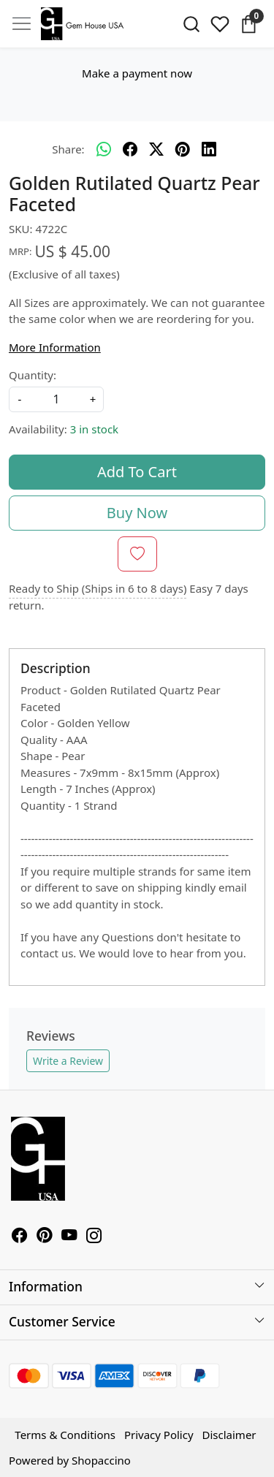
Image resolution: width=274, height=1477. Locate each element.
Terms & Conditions (65, 1434)
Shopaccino (101, 1460)
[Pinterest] (45, 1236)
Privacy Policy (159, 1434)
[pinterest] (183, 150)
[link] (192, 24)
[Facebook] (20, 1236)
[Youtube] (69, 1236)
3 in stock (94, 429)
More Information (55, 347)
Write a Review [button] (68, 1061)
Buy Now (137, 513)
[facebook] (130, 150)
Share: (68, 149)
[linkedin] (209, 150)
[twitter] (156, 150)
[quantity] (56, 399)
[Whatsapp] (104, 150)
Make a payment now (137, 73)
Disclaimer (229, 1434)
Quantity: (32, 375)
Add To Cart (137, 472)
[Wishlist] (219, 24)
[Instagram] (94, 1236)
